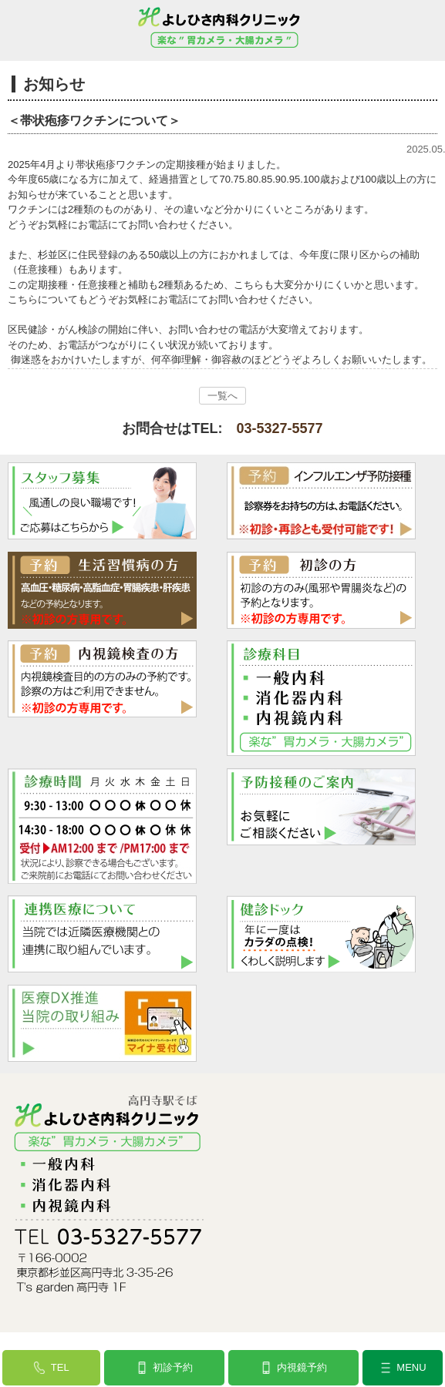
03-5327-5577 (279, 428)
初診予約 (173, 1367)
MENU (411, 1367)
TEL (60, 1367)
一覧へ (222, 395)
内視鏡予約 (302, 1367)
